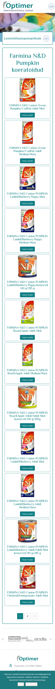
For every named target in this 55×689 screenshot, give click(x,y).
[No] (51, 679)
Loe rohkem (31, 684)
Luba (21, 684)
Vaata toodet (27, 115)
